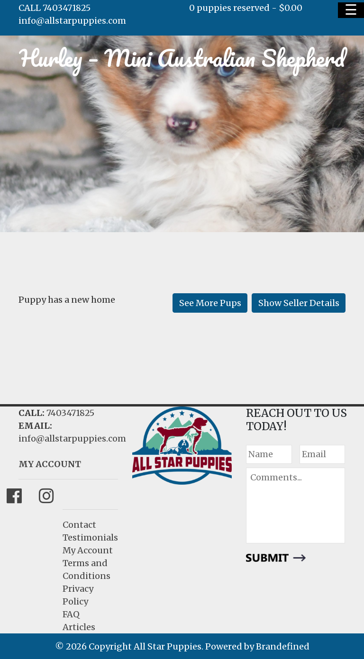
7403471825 (70, 412)
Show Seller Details (298, 303)
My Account (88, 550)
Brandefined (282, 646)
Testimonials (90, 537)
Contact (79, 524)
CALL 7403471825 (54, 7)
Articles (79, 627)
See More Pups (210, 303)
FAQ (71, 614)
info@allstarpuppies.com (72, 20)
